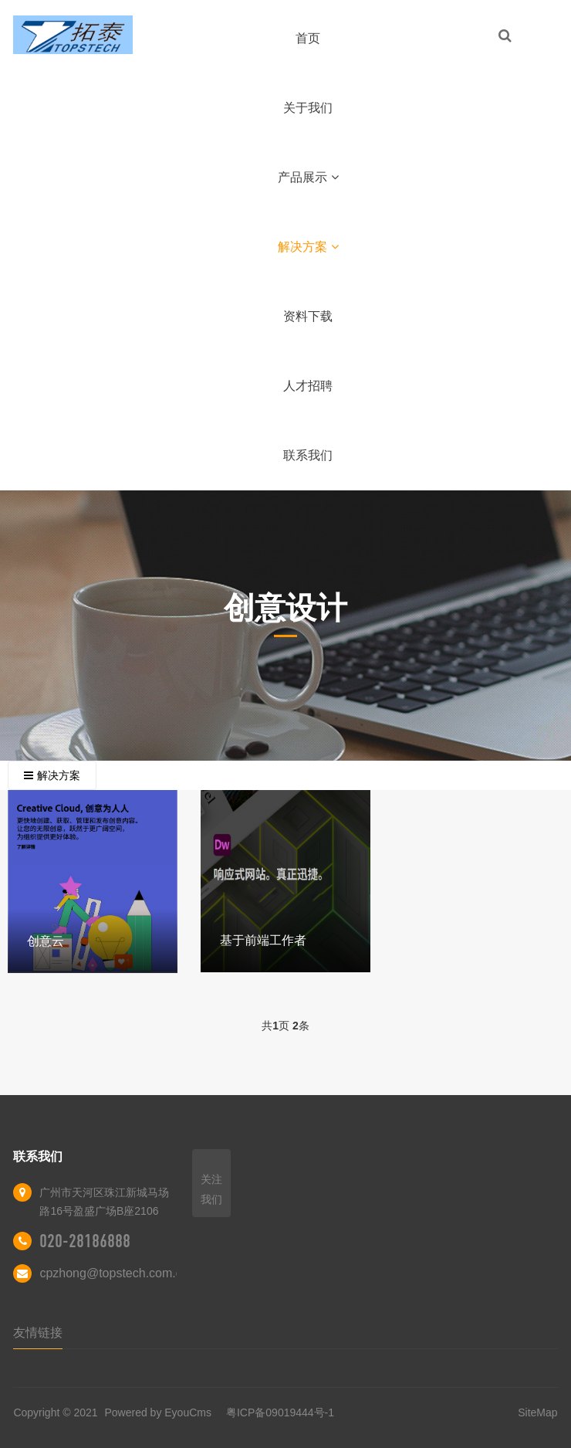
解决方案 (308, 246)
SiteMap (537, 1412)
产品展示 (308, 177)
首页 (308, 38)
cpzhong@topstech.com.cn (113, 1273)
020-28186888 (84, 1241)
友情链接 (38, 1332)
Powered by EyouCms (156, 1412)
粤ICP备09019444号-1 (280, 1412)
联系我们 (308, 455)
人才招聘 (308, 385)
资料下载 (308, 316)
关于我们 (308, 107)
